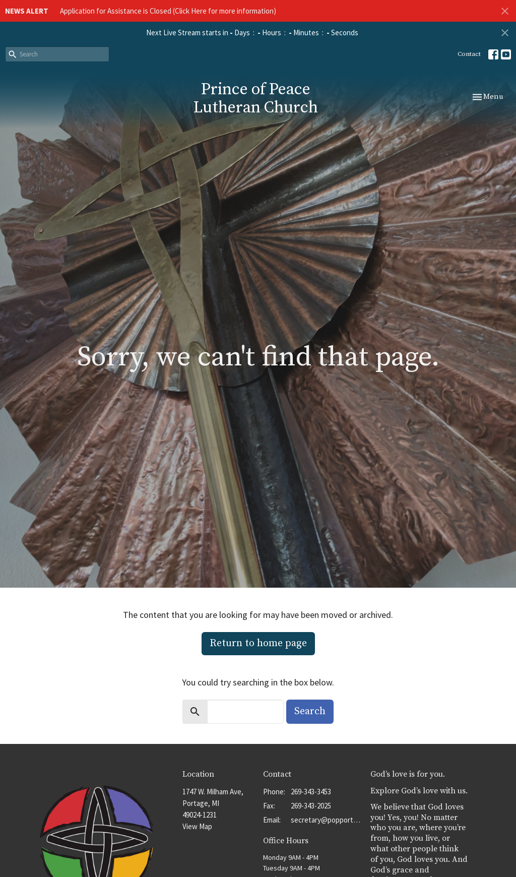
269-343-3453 (311, 791)
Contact (469, 54)
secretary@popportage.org (325, 820)
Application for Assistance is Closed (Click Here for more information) (168, 11)
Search (310, 711)
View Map (197, 826)
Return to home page (258, 643)
